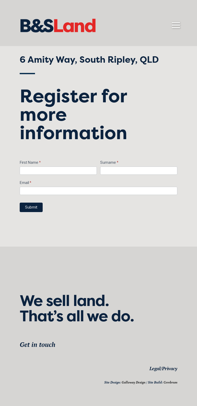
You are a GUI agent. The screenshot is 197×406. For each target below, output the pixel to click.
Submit (31, 207)
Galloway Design (133, 382)
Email (25, 183)
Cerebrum (170, 382)
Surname (109, 162)
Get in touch (37, 344)
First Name (30, 162)
